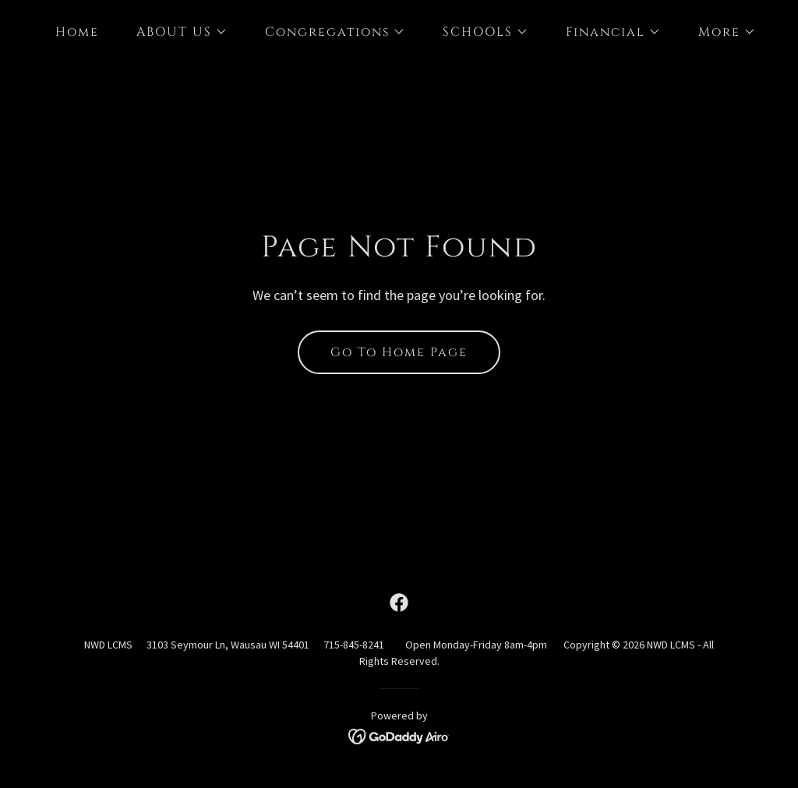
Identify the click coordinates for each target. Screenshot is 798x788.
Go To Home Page (399, 352)
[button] (176, 32)
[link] (399, 602)
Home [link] (77, 32)
